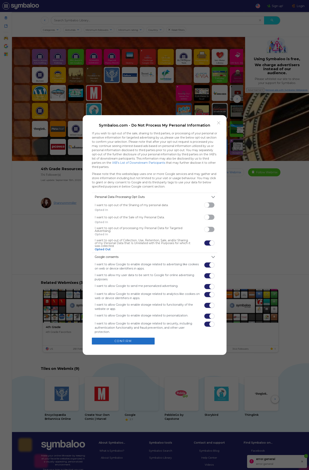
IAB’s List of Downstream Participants (138, 163)
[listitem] (154, 197)
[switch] (209, 205)
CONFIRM (123, 341)
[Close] (219, 123)
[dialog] (155, 235)
